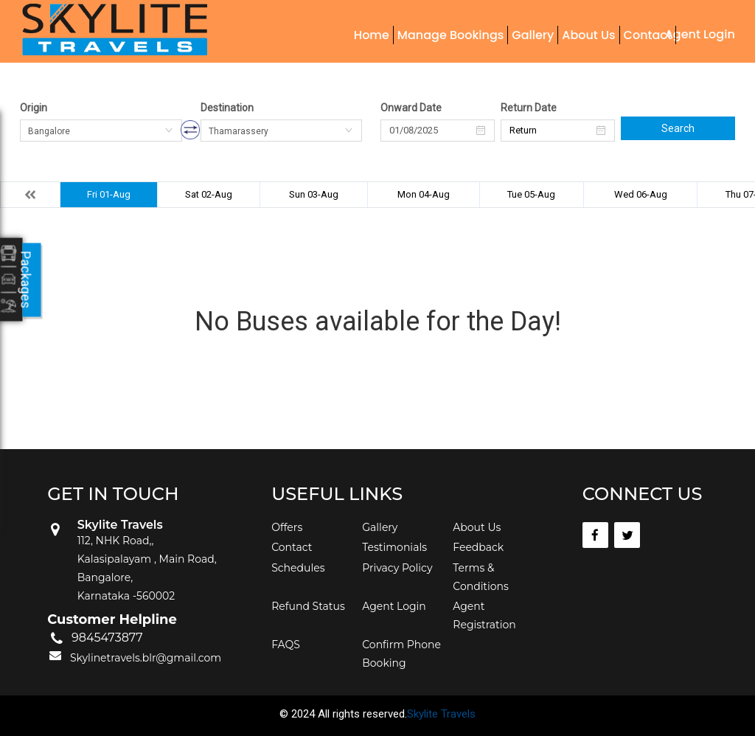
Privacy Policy (397, 567)
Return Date (529, 108)
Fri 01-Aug (109, 194)
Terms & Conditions (481, 577)
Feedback (478, 547)
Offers (286, 527)
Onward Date (411, 108)
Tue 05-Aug (531, 194)
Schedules (297, 567)
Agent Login (700, 34)
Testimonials (394, 547)
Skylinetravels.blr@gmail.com (145, 657)
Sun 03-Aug (313, 194)
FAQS (285, 644)
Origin (33, 108)
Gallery (533, 35)
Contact (648, 35)
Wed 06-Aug (640, 194)
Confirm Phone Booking (401, 654)
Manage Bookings (450, 35)
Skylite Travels (441, 714)
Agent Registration (484, 615)
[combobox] (101, 130)
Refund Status (308, 606)
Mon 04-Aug (423, 194)
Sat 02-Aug (208, 194)
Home (371, 35)
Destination (227, 108)
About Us (588, 35)
